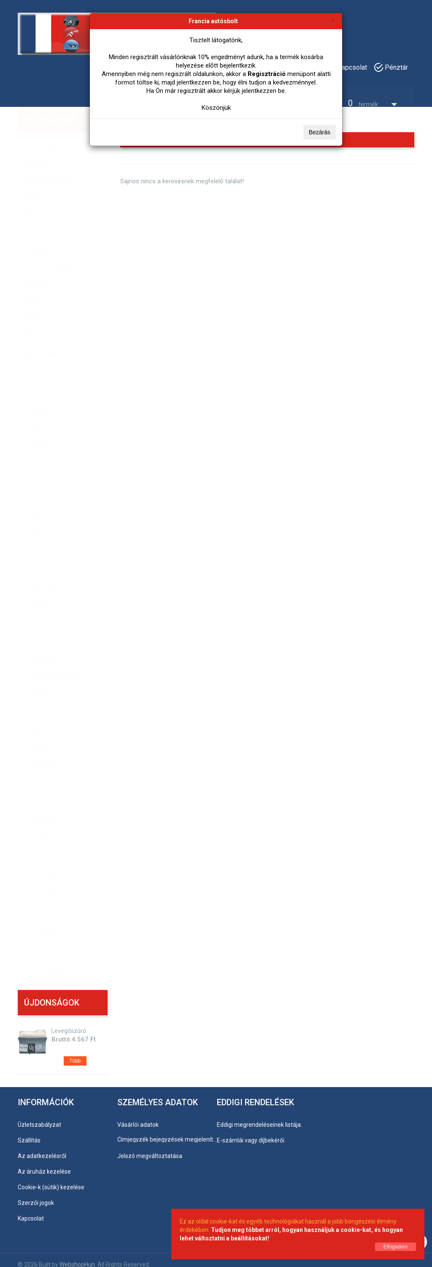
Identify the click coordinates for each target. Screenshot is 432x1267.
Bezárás (319, 132)
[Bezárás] (333, 20)
